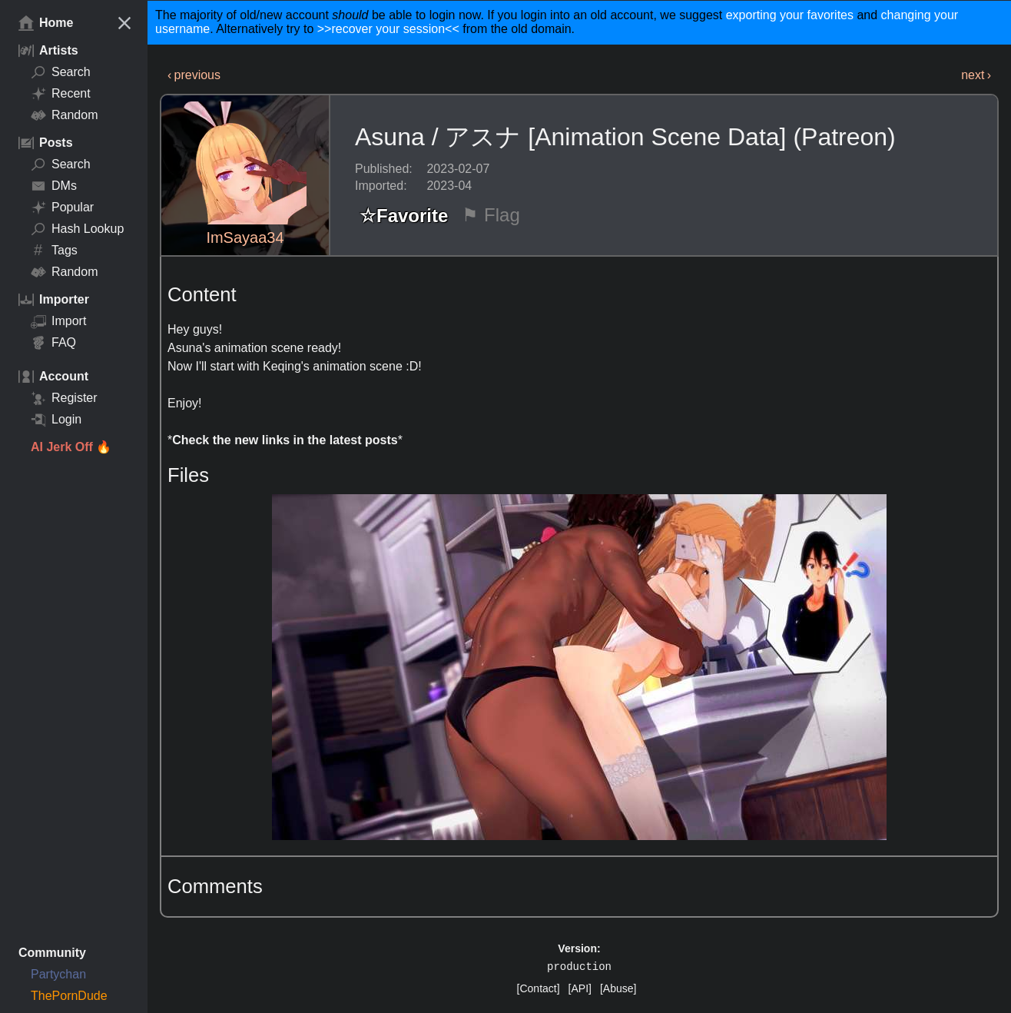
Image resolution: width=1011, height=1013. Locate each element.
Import (58, 321)
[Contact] (538, 988)
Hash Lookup (77, 229)
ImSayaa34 (244, 237)
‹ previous (193, 74)
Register (64, 398)
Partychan (58, 974)
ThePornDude (69, 995)
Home (45, 23)
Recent (61, 93)
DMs (54, 186)
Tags (54, 250)
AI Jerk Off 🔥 (71, 446)
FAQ (53, 342)
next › (976, 74)
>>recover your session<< (388, 28)
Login (56, 419)
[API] (580, 988)
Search (61, 72)
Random (64, 115)
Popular (62, 207)
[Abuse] (618, 988)
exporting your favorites (790, 15)
